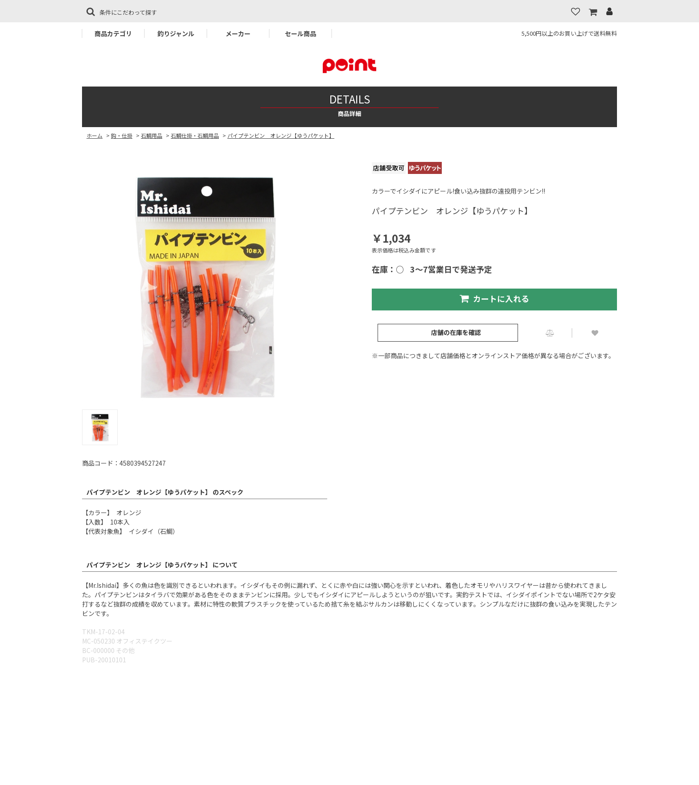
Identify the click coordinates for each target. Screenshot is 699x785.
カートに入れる (494, 298)
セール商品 (300, 33)
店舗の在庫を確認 (456, 332)
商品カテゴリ (113, 33)
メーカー (238, 33)
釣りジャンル (175, 33)
